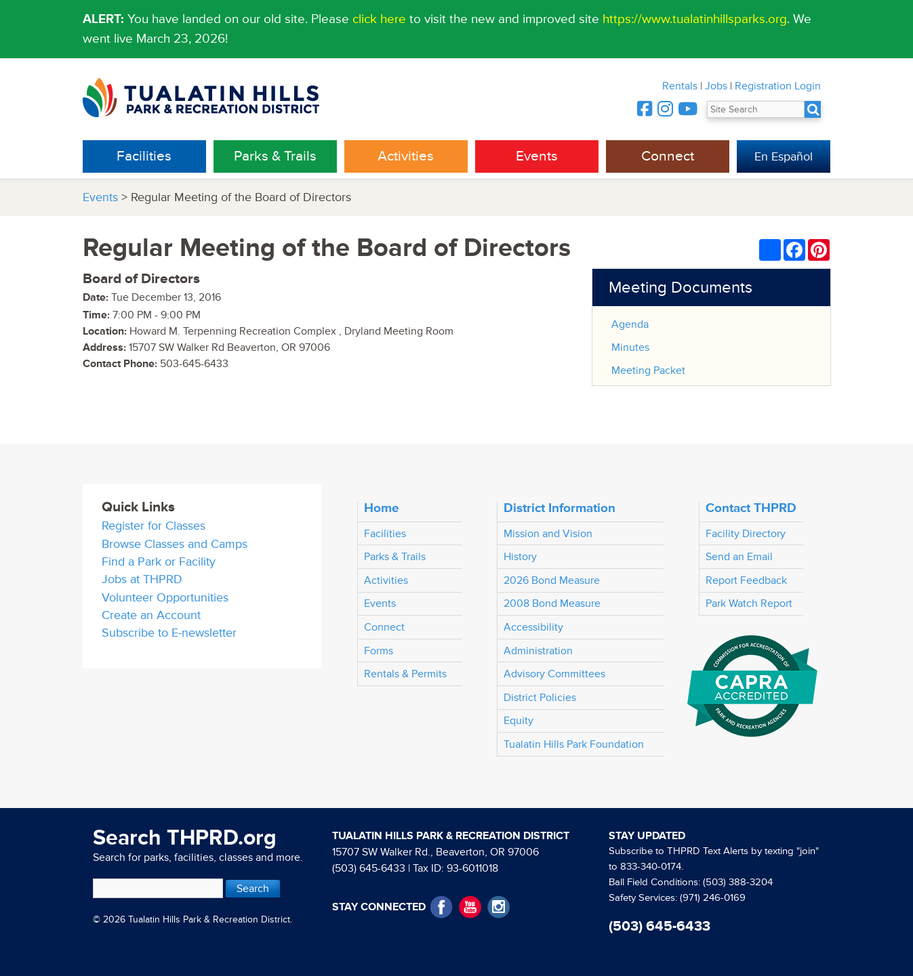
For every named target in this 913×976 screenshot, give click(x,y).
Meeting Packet (648, 370)
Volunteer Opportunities (165, 598)
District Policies (540, 697)
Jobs (716, 86)
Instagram (498, 907)
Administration (538, 651)
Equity (518, 720)
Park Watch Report (749, 603)
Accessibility (533, 627)
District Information (559, 508)
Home (381, 508)
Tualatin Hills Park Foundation (574, 744)
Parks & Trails (275, 156)
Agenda (630, 324)
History (520, 557)
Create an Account (151, 615)
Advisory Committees (554, 674)
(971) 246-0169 (713, 897)
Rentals (679, 86)
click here (379, 19)
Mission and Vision (548, 533)
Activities (406, 156)
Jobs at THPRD (142, 579)
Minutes (630, 347)
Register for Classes (153, 526)
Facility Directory (746, 533)
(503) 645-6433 (368, 868)
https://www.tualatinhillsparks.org (695, 19)
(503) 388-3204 (738, 882)
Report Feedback (746, 580)
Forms (378, 651)
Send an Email (739, 557)
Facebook (441, 907)
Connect (667, 156)
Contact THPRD (751, 508)
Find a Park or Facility (159, 562)
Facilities (144, 156)
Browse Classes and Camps (174, 544)
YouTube (470, 907)
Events (537, 156)
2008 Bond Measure (552, 603)
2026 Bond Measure (552, 580)
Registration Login (778, 86)
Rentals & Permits (405, 674)
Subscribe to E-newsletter (169, 633)
